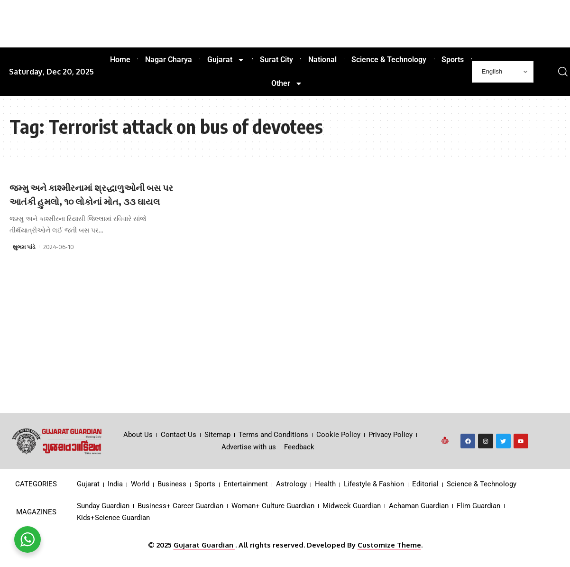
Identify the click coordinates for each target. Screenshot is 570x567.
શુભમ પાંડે (25, 260)
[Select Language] (502, 72)
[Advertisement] (285, 355)
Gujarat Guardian (204, 558)
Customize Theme (389, 558)
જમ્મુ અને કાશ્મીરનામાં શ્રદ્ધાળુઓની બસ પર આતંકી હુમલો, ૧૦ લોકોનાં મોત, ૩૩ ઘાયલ (92, 200)
